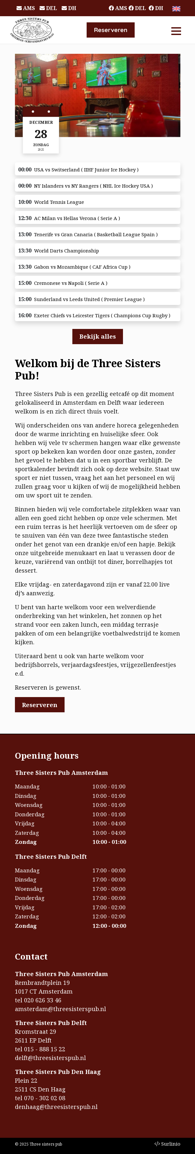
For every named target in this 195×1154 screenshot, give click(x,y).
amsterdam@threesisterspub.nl (60, 1009)
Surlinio (167, 1143)
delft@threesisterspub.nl (50, 1058)
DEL (48, 8)
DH (69, 8)
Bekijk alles (97, 336)
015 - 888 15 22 (44, 1049)
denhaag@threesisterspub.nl (56, 1107)
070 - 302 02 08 (44, 1098)
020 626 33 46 (42, 1000)
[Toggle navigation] (176, 30)
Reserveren (110, 30)
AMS (26, 8)
